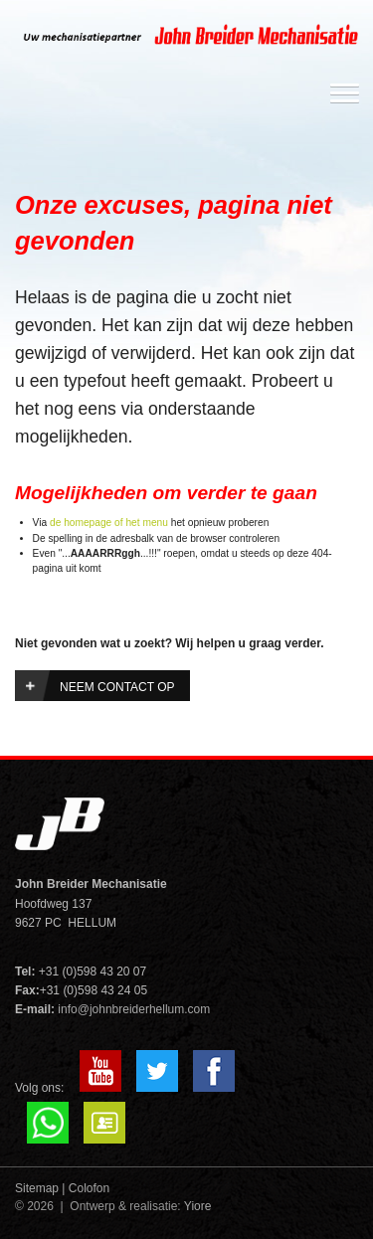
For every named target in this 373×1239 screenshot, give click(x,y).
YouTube (100, 1071)
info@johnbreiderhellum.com (134, 1009)
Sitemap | (40, 1188)
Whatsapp (48, 1123)
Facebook (214, 1071)
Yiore (198, 1206)
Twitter (157, 1071)
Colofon (89, 1188)
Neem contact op (117, 687)
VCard (104, 1123)
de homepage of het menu (109, 522)
